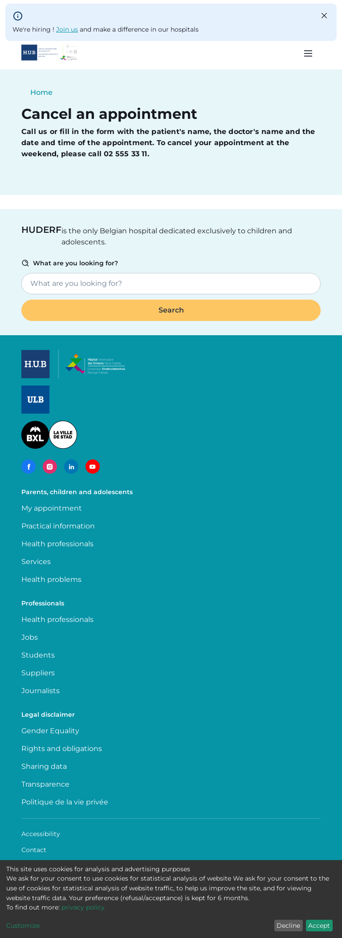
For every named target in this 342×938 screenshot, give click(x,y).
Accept (319, 926)
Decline (288, 926)
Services (36, 561)
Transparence (45, 784)
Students (38, 655)
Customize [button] (23, 926)
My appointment (51, 508)
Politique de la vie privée (64, 802)
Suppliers (38, 673)
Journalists (40, 690)
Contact (33, 850)
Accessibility (40, 834)
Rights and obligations (61, 748)
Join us (67, 29)
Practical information (59, 526)
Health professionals (57, 544)
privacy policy (83, 907)
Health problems (51, 579)
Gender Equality (50, 731)
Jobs (29, 637)
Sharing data (44, 766)
